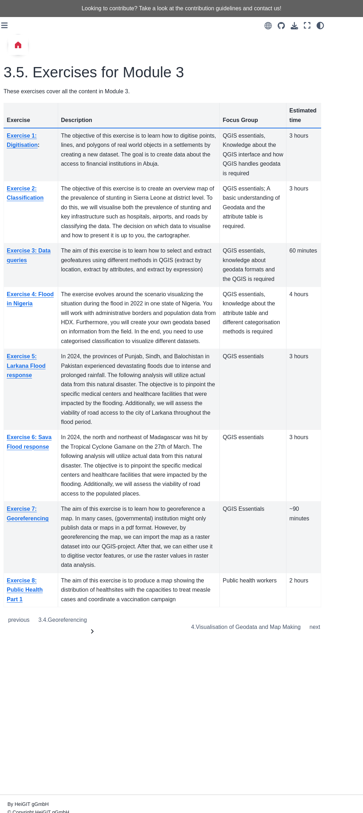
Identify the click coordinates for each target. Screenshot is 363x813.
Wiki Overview (25, 300)
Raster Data (23, 455)
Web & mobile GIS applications (30, 541)
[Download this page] (324, 26)
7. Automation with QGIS (30, 189)
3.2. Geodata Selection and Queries (41, 31)
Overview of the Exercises (27, 267)
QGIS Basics (23, 314)
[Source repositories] (311, 26)
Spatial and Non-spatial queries (28, 383)
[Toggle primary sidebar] (84, 25)
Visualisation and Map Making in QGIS (33, 496)
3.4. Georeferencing (37, 72)
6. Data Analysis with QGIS (32, 166)
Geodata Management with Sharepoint (34, 564)
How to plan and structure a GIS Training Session (38, 672)
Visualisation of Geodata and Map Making (276, 767)
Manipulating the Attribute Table (38, 406)
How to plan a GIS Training (30, 627)
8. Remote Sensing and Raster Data (30, 211)
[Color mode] (350, 26)
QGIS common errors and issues (33, 519)
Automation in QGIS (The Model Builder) (38, 474)
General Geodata (28, 328)
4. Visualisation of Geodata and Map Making (29, 117)
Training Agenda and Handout (32, 650)
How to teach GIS (29, 690)
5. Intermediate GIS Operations (31, 144)
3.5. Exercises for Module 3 (36, 90)
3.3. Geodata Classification (30, 54)
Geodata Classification (24, 347)
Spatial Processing (30, 365)
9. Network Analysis (31, 230)
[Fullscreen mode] (337, 26)
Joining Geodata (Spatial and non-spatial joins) (28, 432)
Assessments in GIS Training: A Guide (32, 709)
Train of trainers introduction (27, 605)
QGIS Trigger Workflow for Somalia (35, 772)
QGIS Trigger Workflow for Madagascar (35, 750)
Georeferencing (143, 760)
